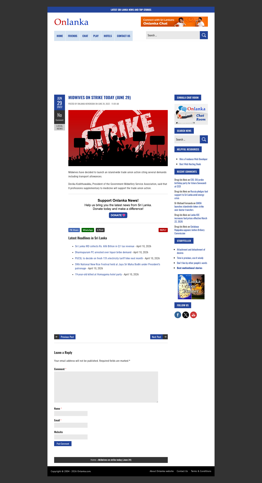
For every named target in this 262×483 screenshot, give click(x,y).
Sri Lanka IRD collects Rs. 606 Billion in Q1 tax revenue (104, 246)
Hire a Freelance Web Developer (193, 159)
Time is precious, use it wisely (190, 258)
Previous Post (67, 337)
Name (58, 408)
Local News (59, 127)
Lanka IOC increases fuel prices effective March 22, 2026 (190, 218)
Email (57, 420)
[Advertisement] (131, 67)
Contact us (123, 36)
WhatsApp (88, 230)
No (59, 115)
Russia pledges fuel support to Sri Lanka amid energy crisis (191, 194)
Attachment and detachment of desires (191, 251)
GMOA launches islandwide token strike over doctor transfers (189, 206)
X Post (100, 230)
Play (96, 36)
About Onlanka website (162, 471)
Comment (59, 119)
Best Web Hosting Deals (190, 164)
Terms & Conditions (201, 471)
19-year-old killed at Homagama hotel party (98, 274)
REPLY (163, 230)
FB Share (74, 230)
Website (58, 432)
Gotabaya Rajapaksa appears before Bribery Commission (189, 230)
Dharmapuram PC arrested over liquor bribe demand (103, 252)
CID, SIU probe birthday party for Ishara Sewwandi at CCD (190, 183)
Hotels (108, 36)
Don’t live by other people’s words (192, 263)
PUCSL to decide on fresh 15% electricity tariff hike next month (109, 258)
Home (60, 36)
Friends (72, 36)
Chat (85, 36)
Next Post (156, 337)
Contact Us (182, 471)
